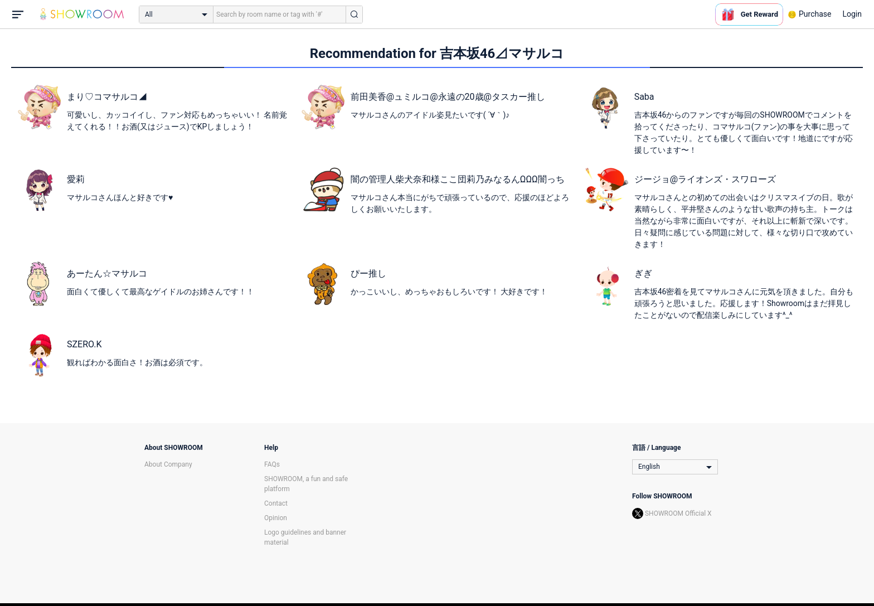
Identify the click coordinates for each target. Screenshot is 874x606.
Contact (276, 503)
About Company (168, 464)
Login (852, 13)
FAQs (272, 464)
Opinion (275, 518)
